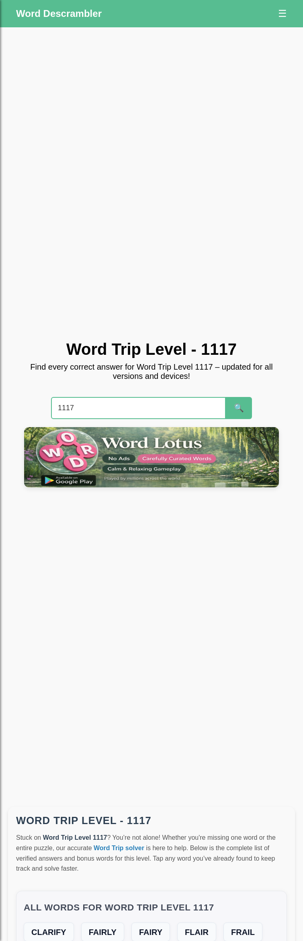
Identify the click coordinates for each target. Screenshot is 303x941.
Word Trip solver (119, 848)
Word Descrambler (59, 13)
